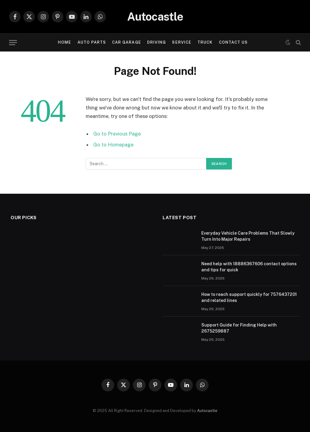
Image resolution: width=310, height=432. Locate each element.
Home (64, 42)
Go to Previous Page (117, 134)
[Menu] (13, 42)
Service (181, 42)
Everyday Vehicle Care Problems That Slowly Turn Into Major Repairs (248, 236)
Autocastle (207, 410)
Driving (156, 42)
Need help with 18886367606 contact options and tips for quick (249, 266)
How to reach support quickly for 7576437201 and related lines (249, 297)
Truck (205, 42)
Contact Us (233, 42)
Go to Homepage (113, 145)
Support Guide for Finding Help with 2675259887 (239, 328)
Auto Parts (92, 42)
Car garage (126, 42)
